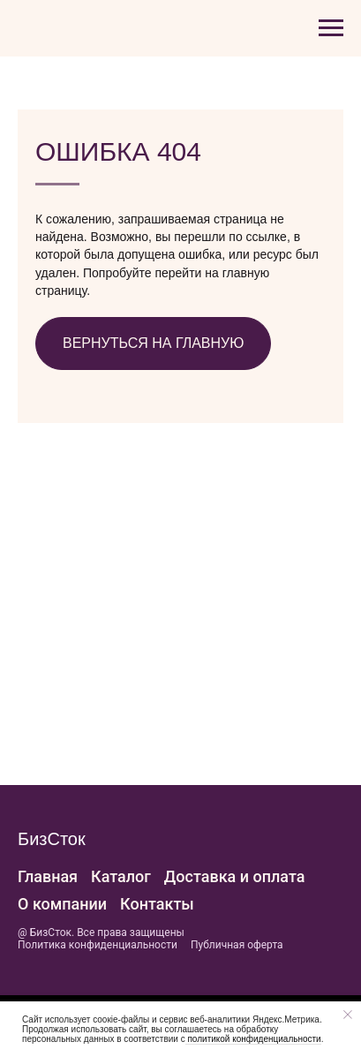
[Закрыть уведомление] (348, 1014)
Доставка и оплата (234, 876)
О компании (62, 904)
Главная (48, 876)
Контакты (157, 904)
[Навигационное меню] (331, 28)
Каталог (121, 876)
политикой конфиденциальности (253, 1039)
